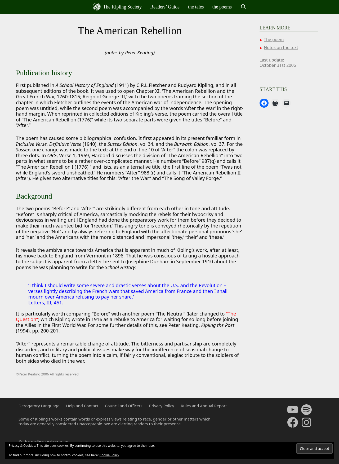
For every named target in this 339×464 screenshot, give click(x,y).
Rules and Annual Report (204, 405)
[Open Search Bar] (243, 7)
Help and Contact (82, 405)
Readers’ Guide (165, 7)
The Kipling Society (117, 7)
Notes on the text (281, 47)
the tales (196, 7)
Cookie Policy (109, 455)
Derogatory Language (39, 405)
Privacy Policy (161, 405)
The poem (274, 39)
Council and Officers (123, 405)
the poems (222, 7)
